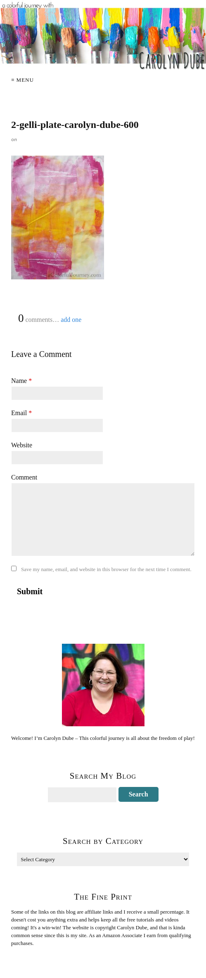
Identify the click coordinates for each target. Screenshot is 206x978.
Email (21, 412)
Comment (24, 477)
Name (21, 380)
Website (21, 445)
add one (71, 319)
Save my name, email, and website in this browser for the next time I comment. (106, 569)
